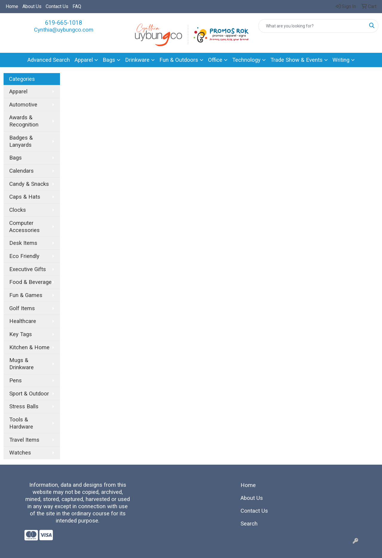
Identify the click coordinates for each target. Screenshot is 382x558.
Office (215, 60)
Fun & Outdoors (178, 60)
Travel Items (24, 440)
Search (249, 523)
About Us (31, 6)
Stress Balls (23, 406)
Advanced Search (48, 60)
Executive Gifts (27, 269)
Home (12, 6)
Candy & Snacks (29, 184)
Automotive (23, 104)
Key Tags (20, 334)
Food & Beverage (30, 282)
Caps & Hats (24, 197)
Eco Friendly (24, 256)
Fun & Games (25, 295)
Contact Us (57, 6)
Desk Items (23, 243)
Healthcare (22, 321)
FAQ (77, 6)
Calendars (21, 171)
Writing (340, 60)
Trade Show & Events (296, 60)
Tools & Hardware (21, 423)
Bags (109, 60)
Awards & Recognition (23, 121)
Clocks (17, 210)
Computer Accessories (24, 227)
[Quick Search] (312, 26)
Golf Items (22, 308)
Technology (246, 60)
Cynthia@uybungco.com (63, 30)
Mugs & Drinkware (21, 364)
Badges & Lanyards (21, 141)
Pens (15, 380)
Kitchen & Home (29, 347)
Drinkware (137, 60)
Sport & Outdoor (29, 393)
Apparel (84, 60)
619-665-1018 (63, 22)
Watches (20, 452)
